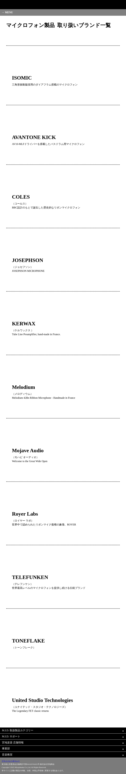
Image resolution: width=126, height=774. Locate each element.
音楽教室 (7, 754)
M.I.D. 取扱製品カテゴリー (17, 730)
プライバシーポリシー (11, 761)
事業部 (6, 748)
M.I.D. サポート (11, 736)
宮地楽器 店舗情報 (13, 742)
